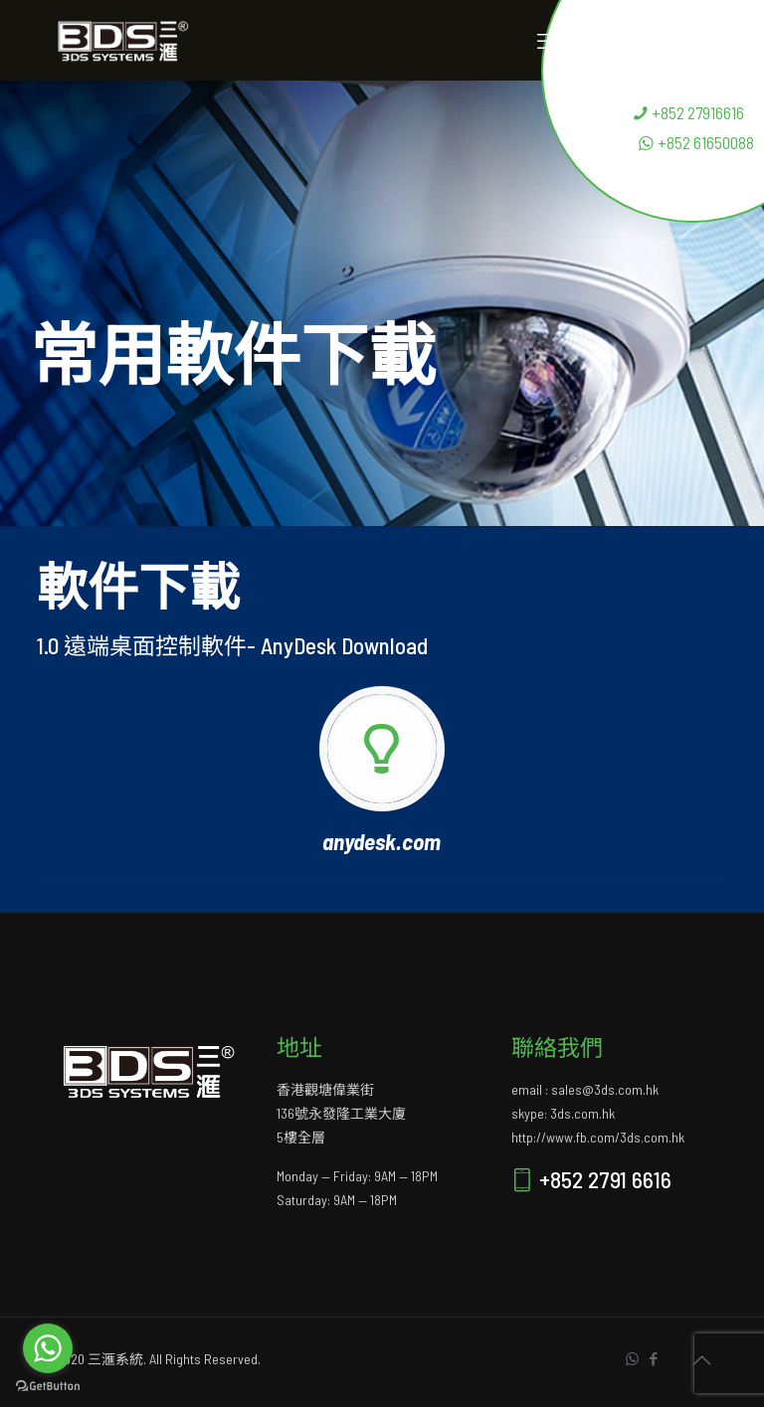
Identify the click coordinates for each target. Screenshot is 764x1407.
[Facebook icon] (653, 1358)
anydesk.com (381, 841)
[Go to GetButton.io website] (48, 1386)
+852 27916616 (688, 112)
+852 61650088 (696, 142)
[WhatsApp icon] (632, 1358)
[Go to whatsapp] (48, 1348)
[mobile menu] (548, 40)
